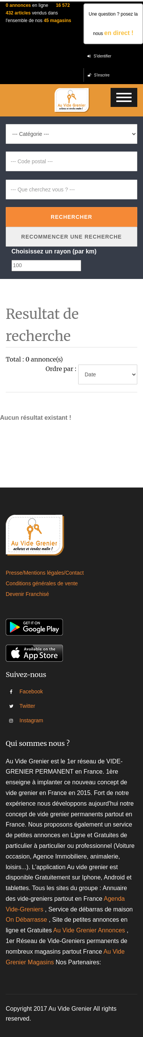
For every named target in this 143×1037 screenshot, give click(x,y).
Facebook (24, 691)
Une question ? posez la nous (113, 23)
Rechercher (71, 217)
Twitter (24, 706)
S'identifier (99, 56)
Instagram (24, 720)
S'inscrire (99, 75)
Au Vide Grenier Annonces (90, 930)
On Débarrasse (26, 919)
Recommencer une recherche (71, 237)
